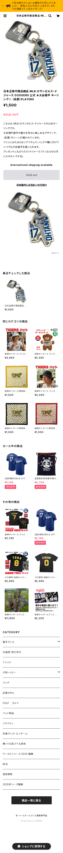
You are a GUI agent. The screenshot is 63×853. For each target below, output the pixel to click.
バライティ (8, 723)
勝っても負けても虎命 (14, 743)
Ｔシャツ (7, 662)
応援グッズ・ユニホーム (15, 733)
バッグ (6, 682)
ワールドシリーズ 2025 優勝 (18, 753)
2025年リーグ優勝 (13, 784)
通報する (55, 253)
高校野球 (8, 774)
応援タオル (8, 692)
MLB (5, 764)
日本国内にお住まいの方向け (31, 184)
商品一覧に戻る (31, 800)
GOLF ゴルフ (10, 703)
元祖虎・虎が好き (12, 652)
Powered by (31, 821)
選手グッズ (8, 642)
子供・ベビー (9, 672)
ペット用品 (8, 713)
